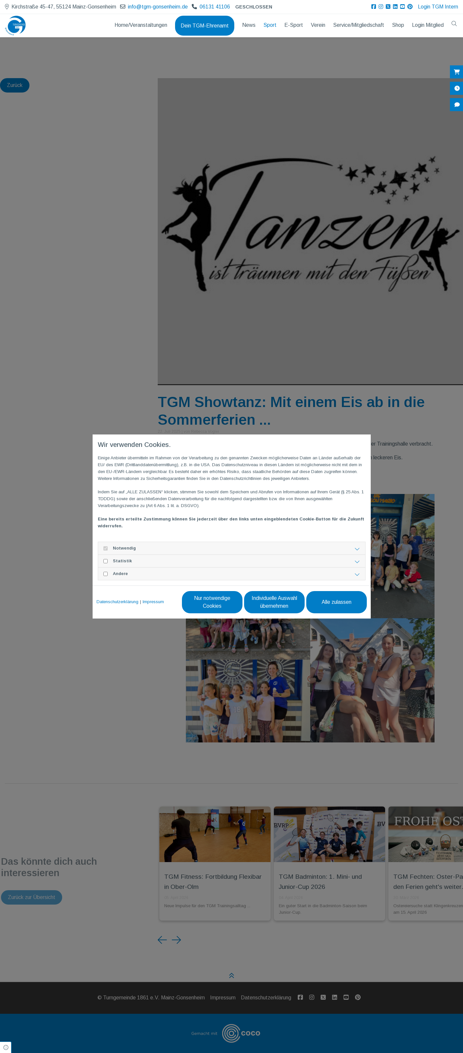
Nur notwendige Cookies (212, 602)
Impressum (153, 601)
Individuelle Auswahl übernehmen (274, 602)
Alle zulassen (336, 602)
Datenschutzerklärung (117, 601)
